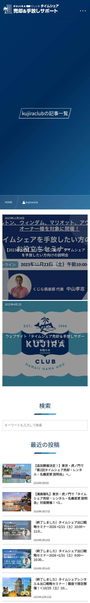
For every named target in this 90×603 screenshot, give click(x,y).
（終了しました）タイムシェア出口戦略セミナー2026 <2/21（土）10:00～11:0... (60, 526)
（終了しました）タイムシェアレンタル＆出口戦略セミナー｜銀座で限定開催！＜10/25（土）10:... (60, 583)
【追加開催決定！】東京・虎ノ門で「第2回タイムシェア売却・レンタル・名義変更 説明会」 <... (59, 469)
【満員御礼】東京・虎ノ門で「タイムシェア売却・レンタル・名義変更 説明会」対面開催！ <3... (60, 498)
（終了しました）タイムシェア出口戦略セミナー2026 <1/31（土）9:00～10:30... (60, 555)
